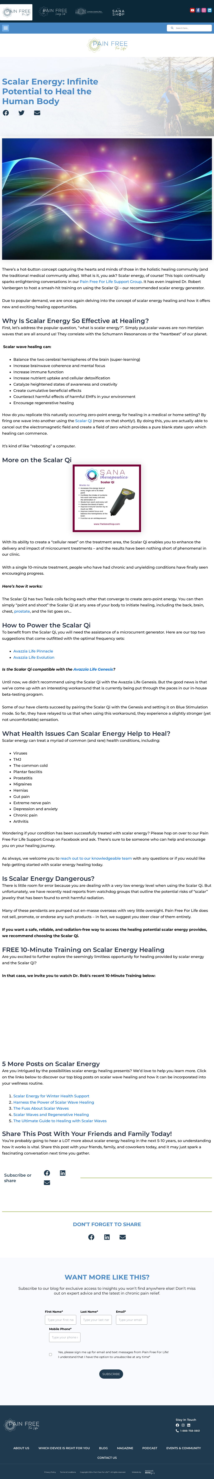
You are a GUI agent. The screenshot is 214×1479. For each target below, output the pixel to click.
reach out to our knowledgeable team (96, 858)
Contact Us (107, 1458)
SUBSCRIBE (111, 1374)
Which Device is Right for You (64, 1448)
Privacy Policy (50, 1472)
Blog (103, 1448)
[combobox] (189, 28)
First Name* (54, 1312)
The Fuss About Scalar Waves (41, 1108)
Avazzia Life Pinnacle (33, 651)
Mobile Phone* (60, 1329)
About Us (21, 1448)
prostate (22, 611)
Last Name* (89, 1312)
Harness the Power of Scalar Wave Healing (53, 1102)
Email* (121, 1312)
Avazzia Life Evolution (33, 657)
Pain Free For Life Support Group (111, 281)
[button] (5, 28)
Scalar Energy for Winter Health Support (51, 1096)
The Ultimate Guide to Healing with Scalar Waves (60, 1121)
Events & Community (183, 1448)
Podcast (149, 1448)
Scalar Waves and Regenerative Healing (51, 1114)
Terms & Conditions (68, 1472)
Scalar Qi (83, 421)
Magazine (125, 1448)
